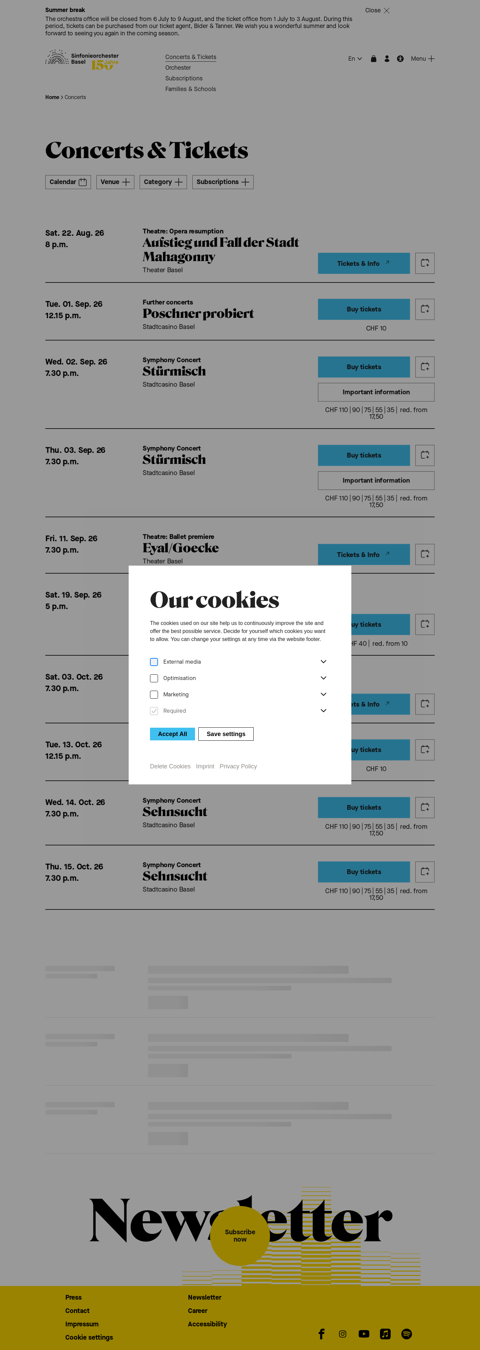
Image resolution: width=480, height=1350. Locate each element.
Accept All (172, 734)
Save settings (226, 734)
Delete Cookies (170, 766)
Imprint (205, 766)
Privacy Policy (238, 766)
